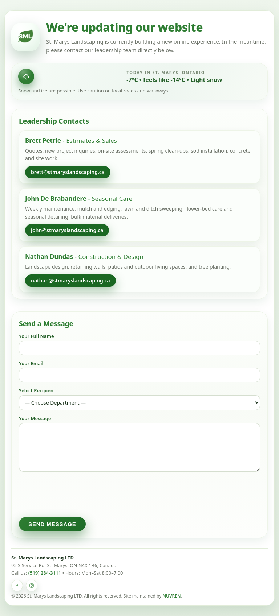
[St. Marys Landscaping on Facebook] (17, 585)
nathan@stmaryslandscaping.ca (70, 280)
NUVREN (171, 596)
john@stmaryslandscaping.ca (67, 230)
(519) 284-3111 (44, 573)
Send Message (52, 524)
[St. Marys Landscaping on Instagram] (31, 585)
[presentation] (74, 494)
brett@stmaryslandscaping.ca (68, 172)
